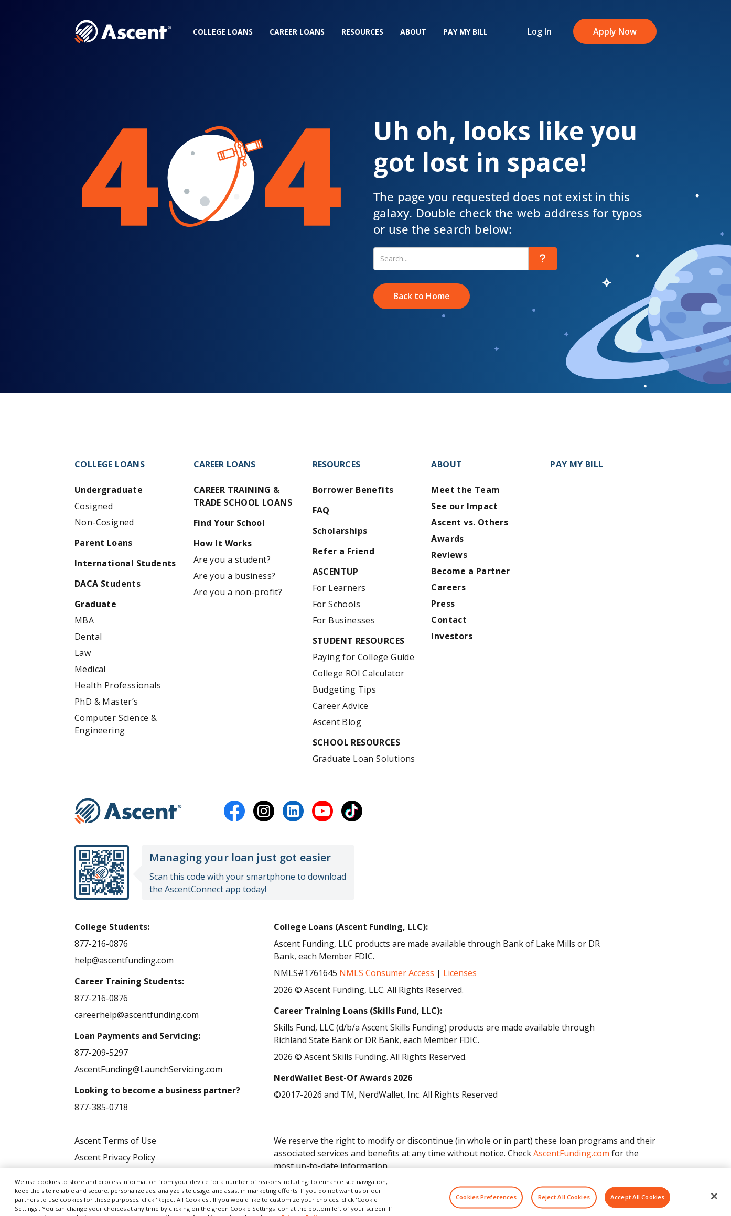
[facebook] (234, 811)
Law (82, 653)
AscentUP (336, 571)
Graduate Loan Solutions (364, 758)
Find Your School (229, 523)
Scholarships (340, 530)
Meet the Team (465, 490)
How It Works (223, 543)
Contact (449, 620)
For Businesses (344, 620)
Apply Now (615, 31)
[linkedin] (293, 811)
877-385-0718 (101, 1107)
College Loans (223, 32)
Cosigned (93, 506)
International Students (125, 563)
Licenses (460, 973)
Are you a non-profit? (238, 592)
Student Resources (359, 641)
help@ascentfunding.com (124, 960)
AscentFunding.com (571, 1153)
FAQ (321, 510)
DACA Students (107, 583)
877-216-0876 (101, 943)
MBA (84, 620)
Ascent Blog (337, 722)
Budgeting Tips (345, 689)
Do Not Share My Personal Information (152, 1174)
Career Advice (341, 705)
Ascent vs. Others (469, 522)
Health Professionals (117, 685)
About (413, 32)
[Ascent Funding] (128, 811)
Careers (448, 587)
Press (443, 603)
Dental (88, 636)
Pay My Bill (465, 32)
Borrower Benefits (353, 490)
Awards (447, 538)
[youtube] (322, 811)
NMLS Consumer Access (386, 973)
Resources (362, 32)
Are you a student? (232, 559)
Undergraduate (108, 490)
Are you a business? (235, 576)
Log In (540, 31)
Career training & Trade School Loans (243, 496)
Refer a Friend (344, 551)
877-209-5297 (101, 1052)
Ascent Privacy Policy (114, 1157)
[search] (543, 258)
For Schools (336, 604)
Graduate (95, 604)
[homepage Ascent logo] (122, 31)
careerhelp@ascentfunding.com (136, 1015)
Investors (451, 636)
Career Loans (297, 32)
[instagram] (263, 811)
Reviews (449, 555)
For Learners (339, 588)
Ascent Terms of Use (115, 1140)
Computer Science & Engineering (115, 724)
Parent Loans (103, 543)
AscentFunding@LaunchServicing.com (148, 1069)
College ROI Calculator (359, 673)
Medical (90, 669)
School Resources (356, 742)
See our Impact (464, 506)
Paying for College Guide (364, 657)
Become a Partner (470, 571)
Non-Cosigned (104, 522)
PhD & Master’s (106, 701)
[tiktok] (351, 811)
